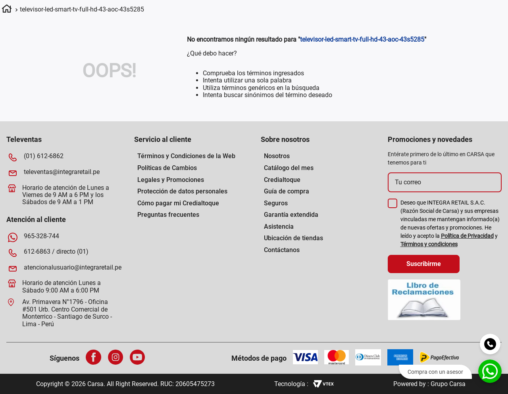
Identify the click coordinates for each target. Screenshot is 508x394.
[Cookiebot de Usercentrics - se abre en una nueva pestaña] (298, 378)
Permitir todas (442, 309)
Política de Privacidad (467, 236)
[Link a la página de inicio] (6, 10)
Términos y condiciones (429, 244)
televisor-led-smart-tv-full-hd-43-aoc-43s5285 (82, 9)
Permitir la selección (442, 333)
